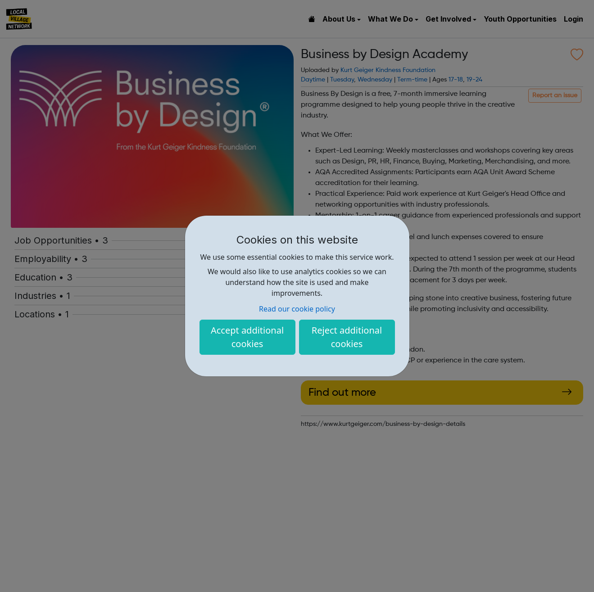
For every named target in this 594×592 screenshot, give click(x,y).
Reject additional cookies (347, 337)
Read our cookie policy (297, 309)
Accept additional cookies (247, 337)
